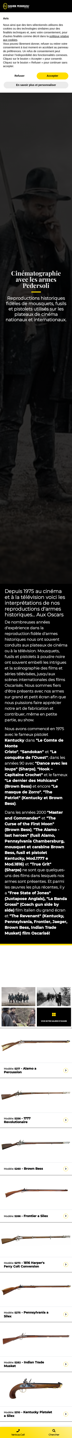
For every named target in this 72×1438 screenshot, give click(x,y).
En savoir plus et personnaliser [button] (36, 84)
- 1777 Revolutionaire (17, 1120)
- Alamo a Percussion (20, 1070)
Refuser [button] (20, 75)
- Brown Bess (23, 1168)
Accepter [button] (52, 75)
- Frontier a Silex (26, 1216)
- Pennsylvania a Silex (26, 1314)
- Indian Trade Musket (24, 1364)
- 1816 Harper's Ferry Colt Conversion (24, 1264)
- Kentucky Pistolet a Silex (28, 1414)
